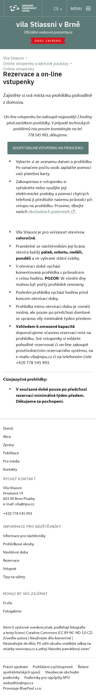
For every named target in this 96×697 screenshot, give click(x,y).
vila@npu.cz (24, 503)
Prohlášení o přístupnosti (53, 666)
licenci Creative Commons (36, 632)
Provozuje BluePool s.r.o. (22, 688)
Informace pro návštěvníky (24, 535)
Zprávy (8, 444)
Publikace (11, 452)
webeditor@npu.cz (18, 682)
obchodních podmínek (51, 211)
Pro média (11, 461)
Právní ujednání (16, 666)
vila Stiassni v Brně (48, 24)
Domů (8, 428)
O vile (7, 602)
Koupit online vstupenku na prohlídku (48, 147)
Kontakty (10, 469)
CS (58, 8)
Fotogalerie (12, 611)
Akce (7, 436)
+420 (7, 513)
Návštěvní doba (15, 552)
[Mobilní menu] (81, 8)
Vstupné (9, 568)
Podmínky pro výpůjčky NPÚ (47, 677)
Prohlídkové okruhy (18, 543)
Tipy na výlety (14, 576)
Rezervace (11, 560)
